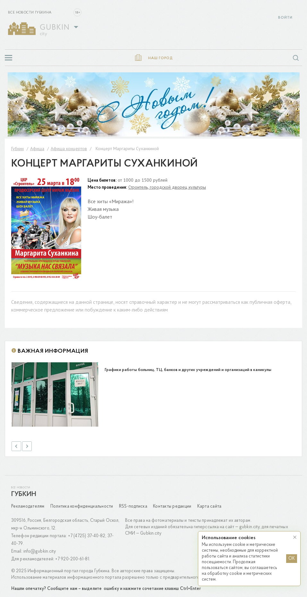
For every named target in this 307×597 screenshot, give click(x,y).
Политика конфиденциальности (81, 504)
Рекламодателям (28, 504)
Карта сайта (209, 504)
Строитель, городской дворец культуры (167, 187)
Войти (285, 18)
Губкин (23, 491)
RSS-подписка (133, 504)
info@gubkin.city (39, 549)
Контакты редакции (172, 504)
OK (291, 558)
